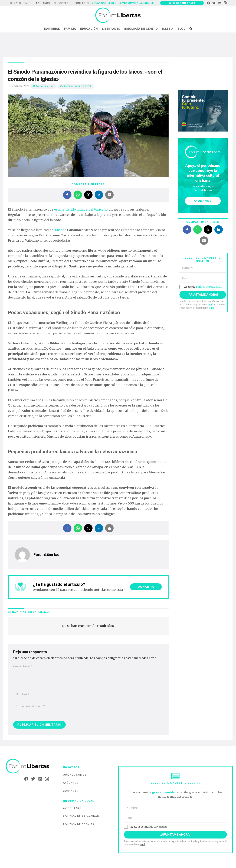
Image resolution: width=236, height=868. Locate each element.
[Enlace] (118, 15)
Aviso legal (72, 808)
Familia (68, 86)
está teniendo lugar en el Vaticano (81, 209)
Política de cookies (78, 824)
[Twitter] (214, 3)
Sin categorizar (82, 86)
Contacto (71, 791)
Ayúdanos (71, 782)
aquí (210, 304)
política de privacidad (209, 286)
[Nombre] (88, 694)
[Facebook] (208, 3)
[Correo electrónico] (88, 706)
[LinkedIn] (219, 3)
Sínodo (60, 230)
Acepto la (200, 286)
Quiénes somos (75, 774)
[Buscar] (191, 28)
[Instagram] (225, 3)
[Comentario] (88, 674)
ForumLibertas (44, 86)
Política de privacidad (81, 816)
